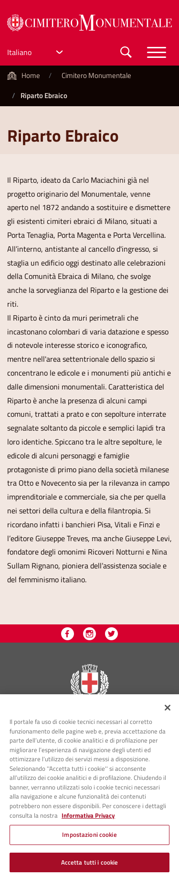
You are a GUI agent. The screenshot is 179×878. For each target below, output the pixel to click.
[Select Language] (36, 52)
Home (30, 75)
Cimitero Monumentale (96, 75)
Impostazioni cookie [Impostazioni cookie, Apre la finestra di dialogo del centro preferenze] (89, 837)
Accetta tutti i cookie (89, 864)
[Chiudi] (167, 710)
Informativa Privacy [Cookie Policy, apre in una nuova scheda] (88, 817)
